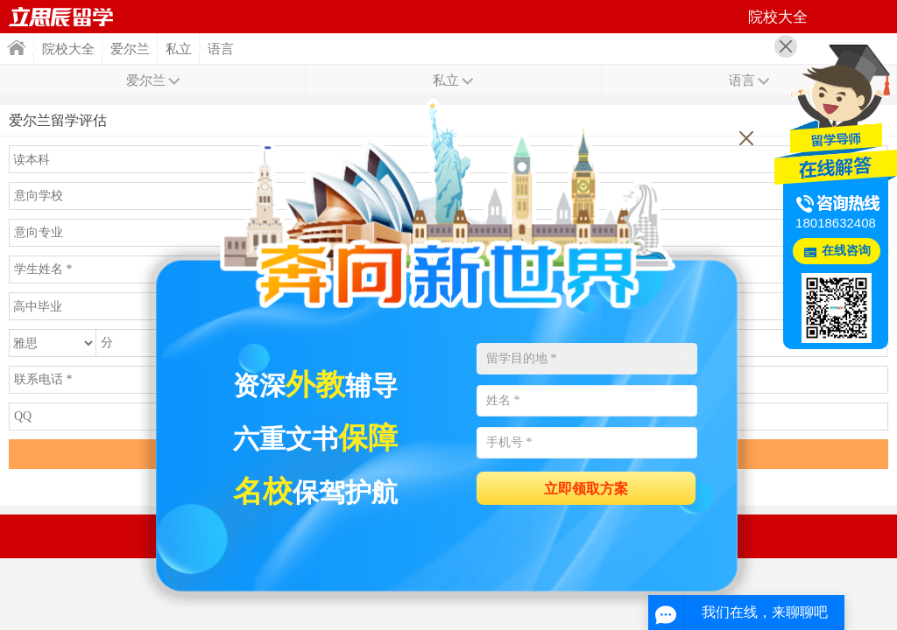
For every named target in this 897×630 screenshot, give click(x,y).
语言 (221, 49)
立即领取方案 (586, 488)
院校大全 (68, 49)
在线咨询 (846, 250)
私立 (179, 49)
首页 (61, 16)
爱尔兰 (130, 49)
